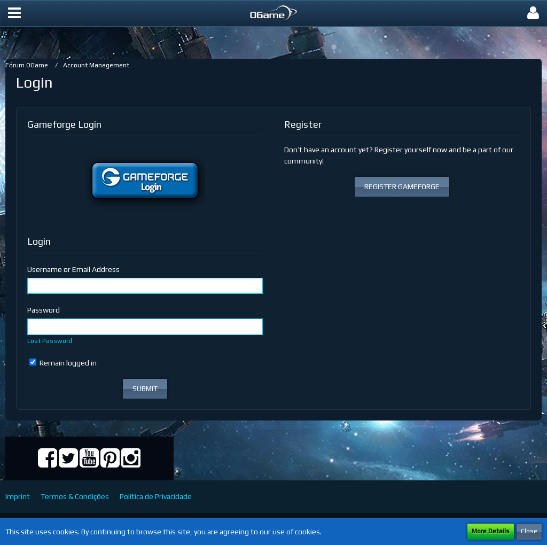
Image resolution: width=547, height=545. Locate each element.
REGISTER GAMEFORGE (402, 186)
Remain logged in (63, 363)
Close (529, 531)
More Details (491, 531)
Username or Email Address (73, 269)
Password (43, 310)
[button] (14, 13)
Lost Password (49, 341)
